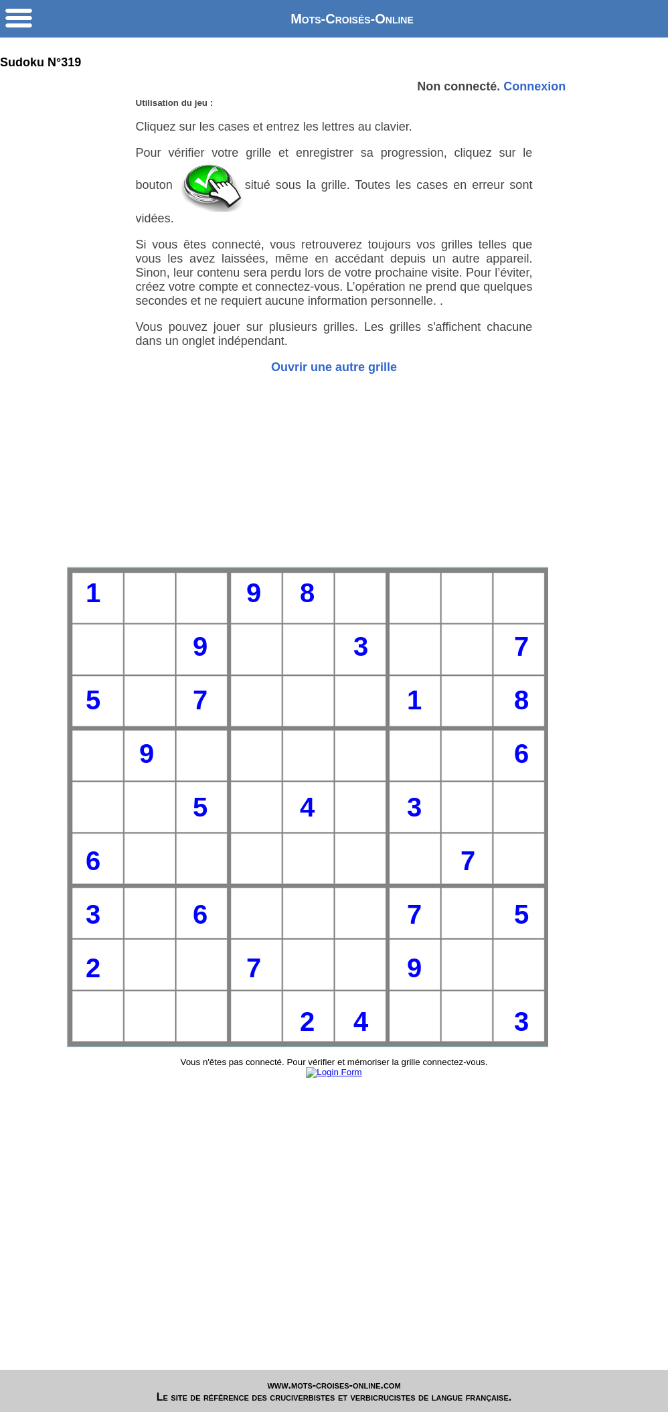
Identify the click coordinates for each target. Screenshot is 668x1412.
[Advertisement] (334, 470)
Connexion (534, 86)
